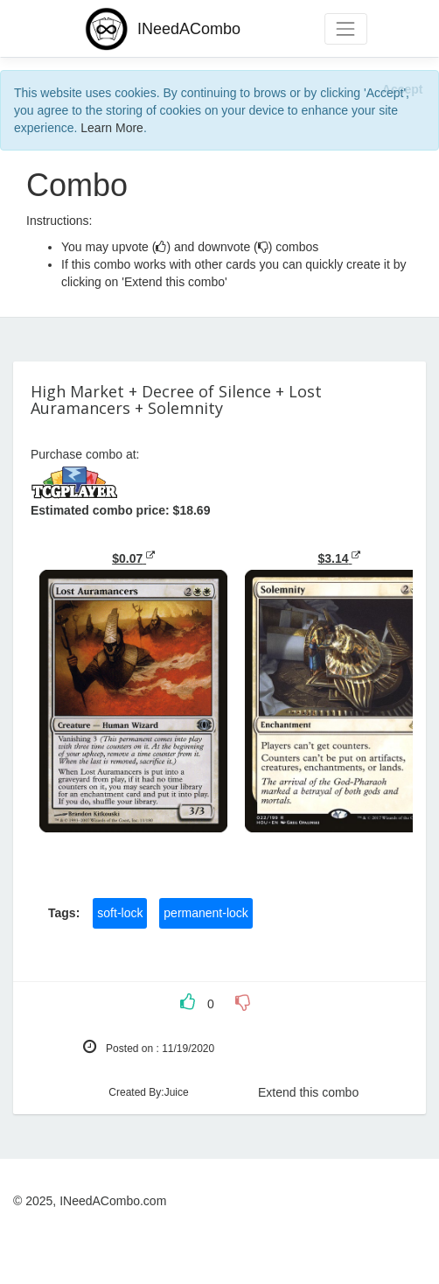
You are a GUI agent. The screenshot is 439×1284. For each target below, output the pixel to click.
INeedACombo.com (112, 1201)
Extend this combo (308, 1092)
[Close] (402, 89)
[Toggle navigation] (345, 28)
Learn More (111, 128)
